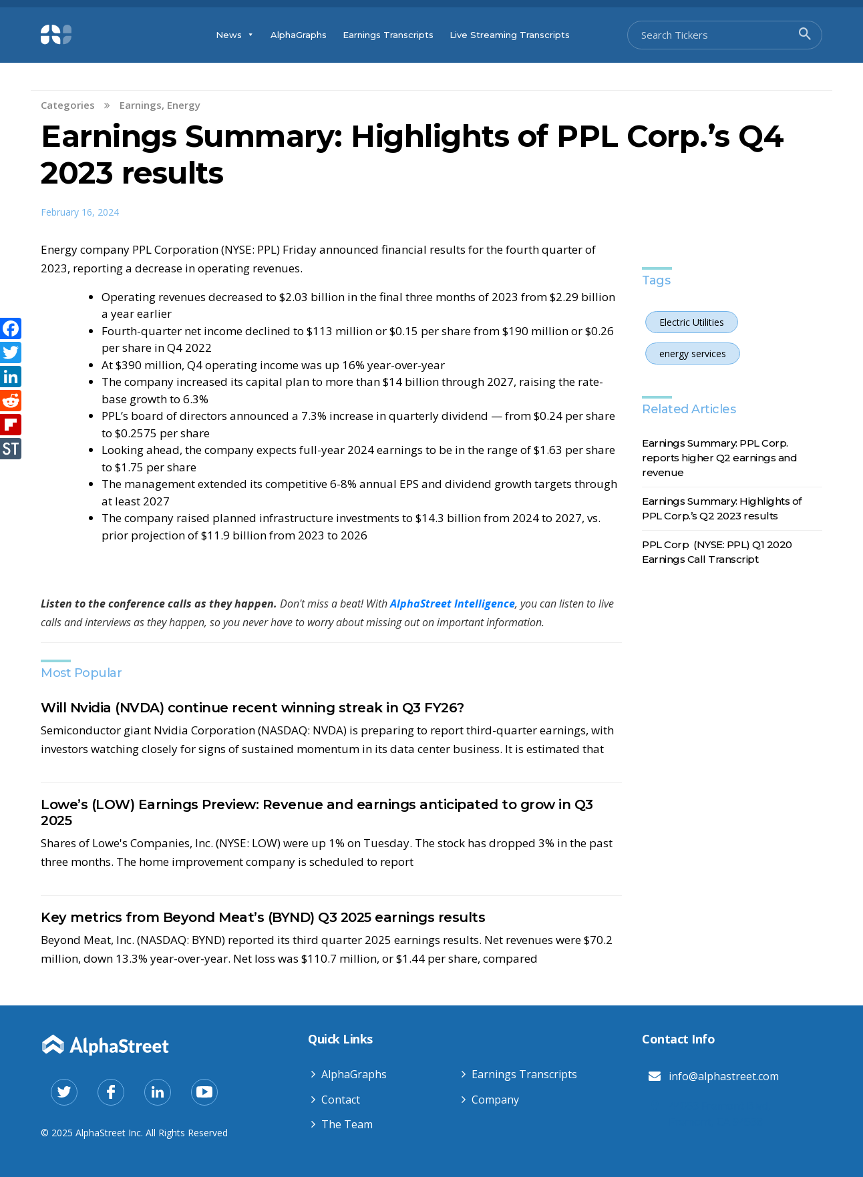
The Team (347, 1124)
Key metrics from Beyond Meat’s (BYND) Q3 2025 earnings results (263, 917)
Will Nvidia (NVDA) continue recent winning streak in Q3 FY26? (252, 708)
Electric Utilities (691, 322)
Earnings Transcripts (388, 34)
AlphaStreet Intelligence (452, 603)
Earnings (141, 104)
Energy (183, 104)
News (235, 34)
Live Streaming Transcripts (510, 34)
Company (495, 1099)
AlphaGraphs (299, 34)
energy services (692, 353)
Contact (340, 1099)
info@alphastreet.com (724, 1076)
